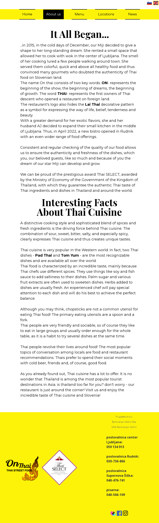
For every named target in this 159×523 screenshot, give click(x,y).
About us (53, 14)
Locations (106, 14)
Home (27, 14)
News (132, 14)
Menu (79, 14)
